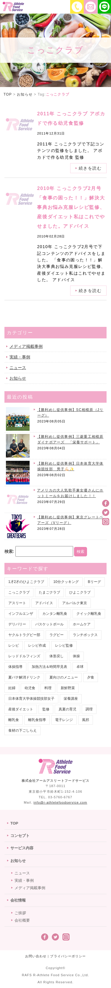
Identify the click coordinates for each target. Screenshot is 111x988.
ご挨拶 (20, 913)
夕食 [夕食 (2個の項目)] (90, 677)
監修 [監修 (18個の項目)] (45, 709)
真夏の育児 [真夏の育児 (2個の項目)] (67, 709)
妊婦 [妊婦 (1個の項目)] (11, 688)
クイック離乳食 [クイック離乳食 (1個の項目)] (88, 614)
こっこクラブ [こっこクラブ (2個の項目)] (19, 592)
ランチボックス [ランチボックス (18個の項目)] (85, 635)
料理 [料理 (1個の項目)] (48, 688)
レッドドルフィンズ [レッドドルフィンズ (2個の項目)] (24, 656)
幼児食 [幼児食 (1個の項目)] (30, 688)
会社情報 (18, 900)
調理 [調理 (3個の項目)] (89, 709)
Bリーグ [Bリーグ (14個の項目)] (94, 582)
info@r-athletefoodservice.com (60, 802)
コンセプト (20, 835)
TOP (14, 823)
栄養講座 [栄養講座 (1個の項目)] (71, 699)
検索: (9, 551)
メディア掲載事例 (26, 346)
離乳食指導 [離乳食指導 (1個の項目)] (37, 720)
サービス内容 (21, 848)
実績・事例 (19, 357)
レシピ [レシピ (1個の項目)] (13, 645)
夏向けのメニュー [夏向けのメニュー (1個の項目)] (63, 677)
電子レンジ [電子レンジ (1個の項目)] (64, 720)
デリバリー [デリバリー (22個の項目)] (17, 624)
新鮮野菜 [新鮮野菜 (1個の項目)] (68, 688)
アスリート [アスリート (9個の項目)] (17, 603)
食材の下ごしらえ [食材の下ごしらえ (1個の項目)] (22, 730)
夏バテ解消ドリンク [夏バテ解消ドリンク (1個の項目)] (24, 677)
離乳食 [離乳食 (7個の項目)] (13, 720)
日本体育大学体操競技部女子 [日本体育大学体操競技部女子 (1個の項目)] (31, 699)
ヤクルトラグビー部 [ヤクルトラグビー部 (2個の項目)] (24, 635)
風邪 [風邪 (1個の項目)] (85, 720)
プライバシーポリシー (68, 956)
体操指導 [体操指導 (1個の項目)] (15, 667)
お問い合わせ (36, 956)
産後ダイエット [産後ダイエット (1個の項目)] (20, 709)
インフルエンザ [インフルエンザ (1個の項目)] (20, 614)
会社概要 (22, 920)
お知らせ (17, 378)
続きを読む (90, 290)
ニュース (17, 367)
